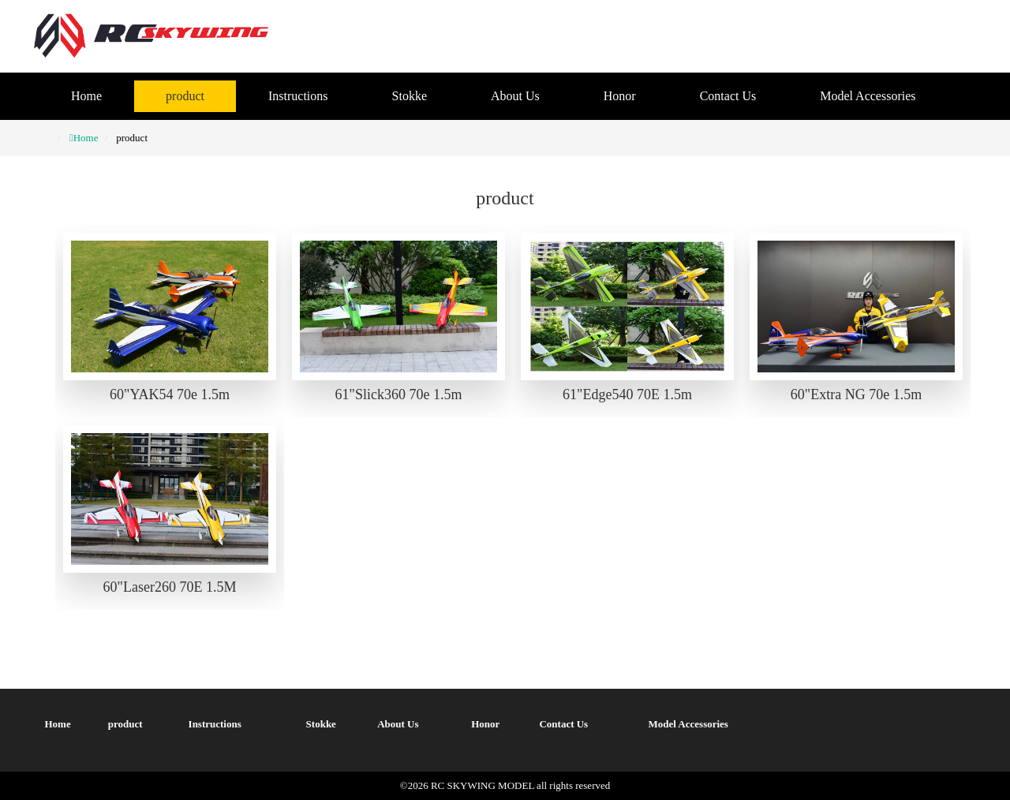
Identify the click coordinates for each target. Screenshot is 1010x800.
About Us (515, 96)
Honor (620, 96)
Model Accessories (867, 96)
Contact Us (728, 96)
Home (86, 96)
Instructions (298, 96)
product (185, 96)
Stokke (409, 96)
